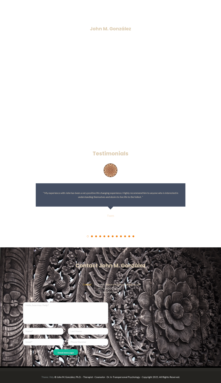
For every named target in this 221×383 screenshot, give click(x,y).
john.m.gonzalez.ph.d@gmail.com (123, 284)
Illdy (51, 377)
